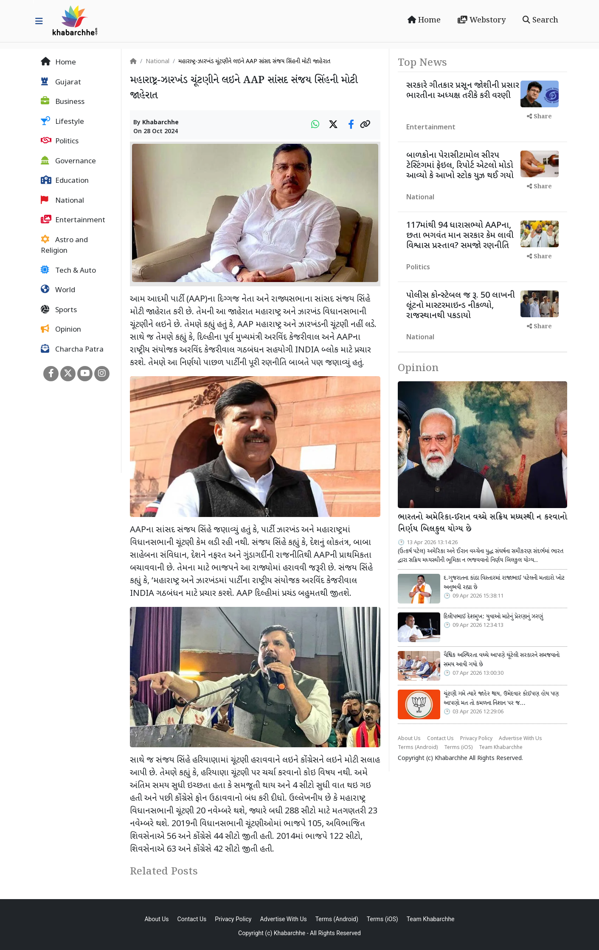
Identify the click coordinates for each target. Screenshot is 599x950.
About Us (409, 738)
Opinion (61, 329)
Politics (60, 141)
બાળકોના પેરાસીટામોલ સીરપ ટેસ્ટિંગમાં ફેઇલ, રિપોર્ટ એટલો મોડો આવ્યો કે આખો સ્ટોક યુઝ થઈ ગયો (460, 166)
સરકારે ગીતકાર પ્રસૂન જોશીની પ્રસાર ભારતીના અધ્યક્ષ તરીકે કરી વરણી (462, 90)
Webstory (482, 20)
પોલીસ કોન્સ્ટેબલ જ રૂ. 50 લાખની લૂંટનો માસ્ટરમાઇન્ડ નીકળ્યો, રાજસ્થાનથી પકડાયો (460, 305)
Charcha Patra (72, 349)
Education (65, 181)
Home (424, 20)
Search (540, 20)
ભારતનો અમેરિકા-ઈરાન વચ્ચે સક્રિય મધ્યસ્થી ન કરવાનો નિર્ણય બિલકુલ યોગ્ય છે (482, 523)
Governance (68, 161)
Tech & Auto (68, 270)
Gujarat (61, 82)
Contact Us (440, 738)
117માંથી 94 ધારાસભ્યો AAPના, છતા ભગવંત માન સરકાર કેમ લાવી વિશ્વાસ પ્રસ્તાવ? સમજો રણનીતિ (460, 235)
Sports (59, 310)
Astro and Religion (64, 245)
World (58, 290)
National (62, 201)
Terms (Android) (418, 747)
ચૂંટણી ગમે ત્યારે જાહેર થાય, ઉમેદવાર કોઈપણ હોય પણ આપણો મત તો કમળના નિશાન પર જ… (501, 698)
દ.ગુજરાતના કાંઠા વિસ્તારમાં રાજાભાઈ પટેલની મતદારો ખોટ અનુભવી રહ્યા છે (504, 583)
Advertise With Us (520, 738)
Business (62, 102)
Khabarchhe (160, 123)
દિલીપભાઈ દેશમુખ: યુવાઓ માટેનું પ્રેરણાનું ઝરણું (493, 616)
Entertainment (73, 220)
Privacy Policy (476, 738)
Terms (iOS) (458, 747)
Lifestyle (62, 122)
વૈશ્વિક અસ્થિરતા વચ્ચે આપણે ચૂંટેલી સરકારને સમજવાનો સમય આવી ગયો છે (502, 660)
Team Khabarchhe (501, 747)
